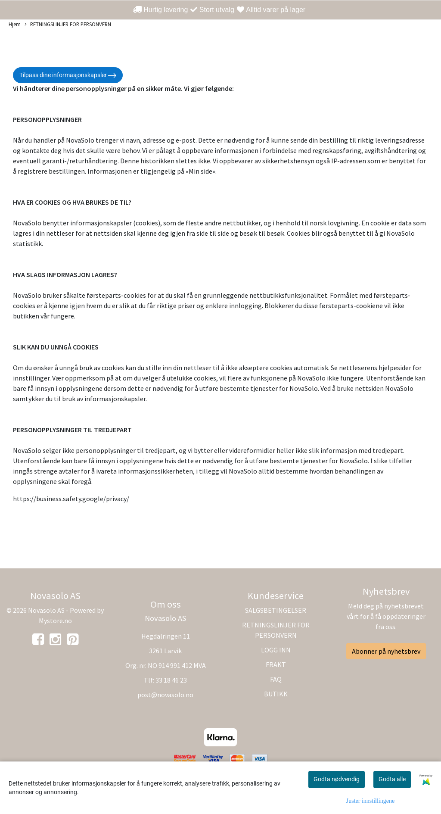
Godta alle (392, 779)
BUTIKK (276, 693)
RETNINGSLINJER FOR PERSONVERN (68, 24)
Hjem (15, 24)
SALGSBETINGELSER (275, 610)
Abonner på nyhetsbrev (386, 651)
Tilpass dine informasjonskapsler (67, 75)
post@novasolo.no (165, 694)
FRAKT (276, 664)
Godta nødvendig (337, 779)
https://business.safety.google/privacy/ (71, 498)
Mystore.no (55, 620)
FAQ (276, 679)
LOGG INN (276, 650)
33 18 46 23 (171, 680)
